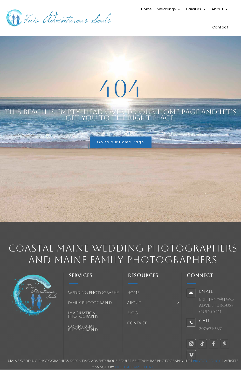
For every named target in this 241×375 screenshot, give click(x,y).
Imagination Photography (83, 315)
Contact (220, 27)
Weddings (166, 9)
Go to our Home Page (120, 142)
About (218, 9)
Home (146, 9)
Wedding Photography (93, 293)
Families (193, 9)
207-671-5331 (211, 328)
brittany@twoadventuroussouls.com (216, 305)
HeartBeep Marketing (135, 367)
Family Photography (90, 303)
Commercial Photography (83, 328)
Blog (132, 313)
